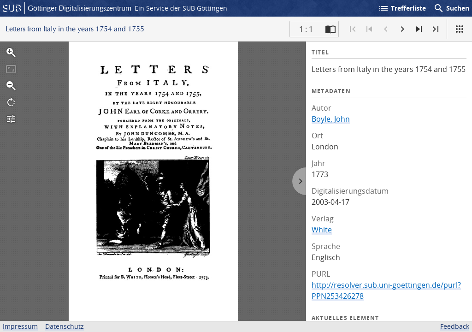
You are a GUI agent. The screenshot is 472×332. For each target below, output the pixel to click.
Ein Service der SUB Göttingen (181, 8)
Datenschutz (64, 326)
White (322, 230)
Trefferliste (402, 8)
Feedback (454, 326)
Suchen (451, 8)
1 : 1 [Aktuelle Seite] (306, 29)
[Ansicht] (459, 29)
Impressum (20, 326)
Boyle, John (331, 119)
